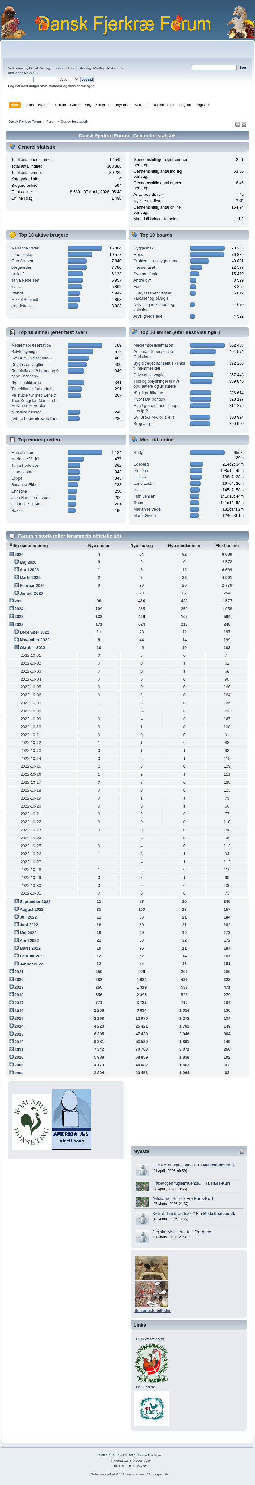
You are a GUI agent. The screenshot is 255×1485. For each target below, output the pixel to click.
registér (79, 68)
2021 (18, 972)
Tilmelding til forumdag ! (32, 389)
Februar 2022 (32, 956)
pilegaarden (21, 267)
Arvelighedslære (147, 316)
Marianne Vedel (25, 248)
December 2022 (34, 632)
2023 (18, 616)
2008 (18, 1073)
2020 (18, 979)
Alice (206, 1232)
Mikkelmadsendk (219, 1165)
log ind (59, 68)
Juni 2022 (29, 925)
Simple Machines (149, 1455)
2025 (18, 601)
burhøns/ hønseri (26, 412)
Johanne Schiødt (26, 504)
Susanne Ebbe (24, 485)
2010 (18, 1057)
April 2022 (29, 940)
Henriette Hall (23, 306)
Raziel (17, 510)
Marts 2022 (30, 948)
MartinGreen (144, 515)
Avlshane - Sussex (169, 1198)
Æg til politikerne (26, 382)
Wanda (17, 293)
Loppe (17, 478)
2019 (18, 987)
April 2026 (29, 570)
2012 (18, 1042)
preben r (140, 470)
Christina (19, 491)
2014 (18, 1026)
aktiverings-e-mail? (23, 73)
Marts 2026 (30, 577)
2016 (18, 1011)
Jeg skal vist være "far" (172, 1232)
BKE (240, 201)
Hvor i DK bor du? (149, 399)
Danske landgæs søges (173, 1165)
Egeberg (141, 464)
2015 (18, 1018)
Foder (138, 287)
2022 (18, 624)
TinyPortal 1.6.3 (120, 1460)
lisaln (137, 490)
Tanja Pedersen (25, 280)
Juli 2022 (28, 917)
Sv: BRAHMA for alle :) (31, 358)
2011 (18, 1049)
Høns (138, 254)
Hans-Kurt (220, 1183)
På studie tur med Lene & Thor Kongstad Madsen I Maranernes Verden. (34, 400)
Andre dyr (142, 280)
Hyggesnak (143, 248)
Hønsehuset (144, 267)
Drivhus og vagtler (27, 364)
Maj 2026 (28, 562)
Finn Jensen (22, 261)
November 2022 (34, 640)
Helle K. (18, 274)
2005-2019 (143, 1460)
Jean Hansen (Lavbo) (30, 497)
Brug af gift (143, 423)
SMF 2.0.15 (106, 1455)
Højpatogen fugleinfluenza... (177, 1183)
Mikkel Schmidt (24, 299)
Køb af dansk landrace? (173, 1213)
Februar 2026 (32, 586)
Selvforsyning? (24, 351)
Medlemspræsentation (31, 345)
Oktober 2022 (32, 648)
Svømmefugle (145, 274)
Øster (138, 503)
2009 (18, 1065)
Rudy (138, 452)
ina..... (16, 287)
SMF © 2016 (126, 1455)
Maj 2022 (28, 933)
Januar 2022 (31, 964)
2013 (18, 1034)
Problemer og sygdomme (155, 261)
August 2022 (31, 909)
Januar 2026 (31, 593)
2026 (18, 554)
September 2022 (35, 902)
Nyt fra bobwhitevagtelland (35, 418)
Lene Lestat (21, 254)
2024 (18, 609)
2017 (18, 1003)
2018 (18, 995)
